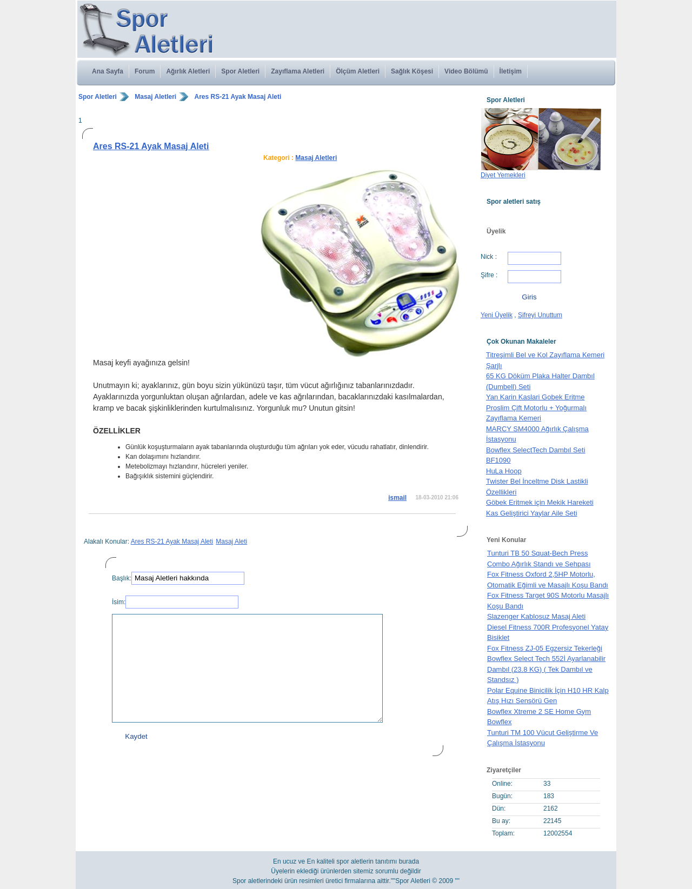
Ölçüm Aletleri (358, 71)
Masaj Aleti (231, 541)
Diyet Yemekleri (503, 175)
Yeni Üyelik (497, 315)
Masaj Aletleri (155, 97)
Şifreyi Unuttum (540, 315)
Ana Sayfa (107, 71)
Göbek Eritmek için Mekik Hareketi (540, 502)
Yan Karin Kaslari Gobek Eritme (535, 397)
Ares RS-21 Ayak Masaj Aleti (238, 97)
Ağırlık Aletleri (188, 71)
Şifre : (489, 275)
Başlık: (121, 578)
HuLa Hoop (504, 471)
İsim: (118, 602)
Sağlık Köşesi (412, 71)
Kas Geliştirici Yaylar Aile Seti (531, 513)
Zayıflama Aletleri (297, 71)
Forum (145, 71)
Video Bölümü (466, 71)
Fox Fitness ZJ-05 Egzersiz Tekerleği (544, 648)
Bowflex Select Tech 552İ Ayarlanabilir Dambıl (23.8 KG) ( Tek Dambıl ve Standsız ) (546, 669)
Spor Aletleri (240, 71)
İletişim (511, 71)
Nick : (489, 256)
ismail (397, 498)
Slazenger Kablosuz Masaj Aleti (536, 616)
